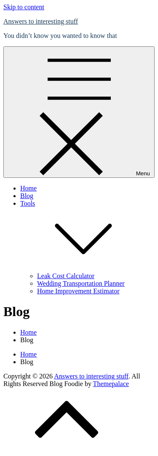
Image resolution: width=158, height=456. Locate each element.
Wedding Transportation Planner (81, 283)
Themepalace (111, 383)
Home (28, 188)
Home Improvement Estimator (78, 291)
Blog (26, 195)
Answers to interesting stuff (40, 21)
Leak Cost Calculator (65, 275)
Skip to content (23, 7)
